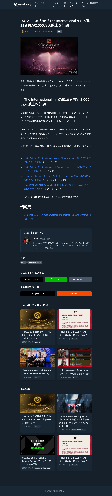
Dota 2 (60, 31)
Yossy (35, 238)
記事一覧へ (45, 239)
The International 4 (34, 262)
